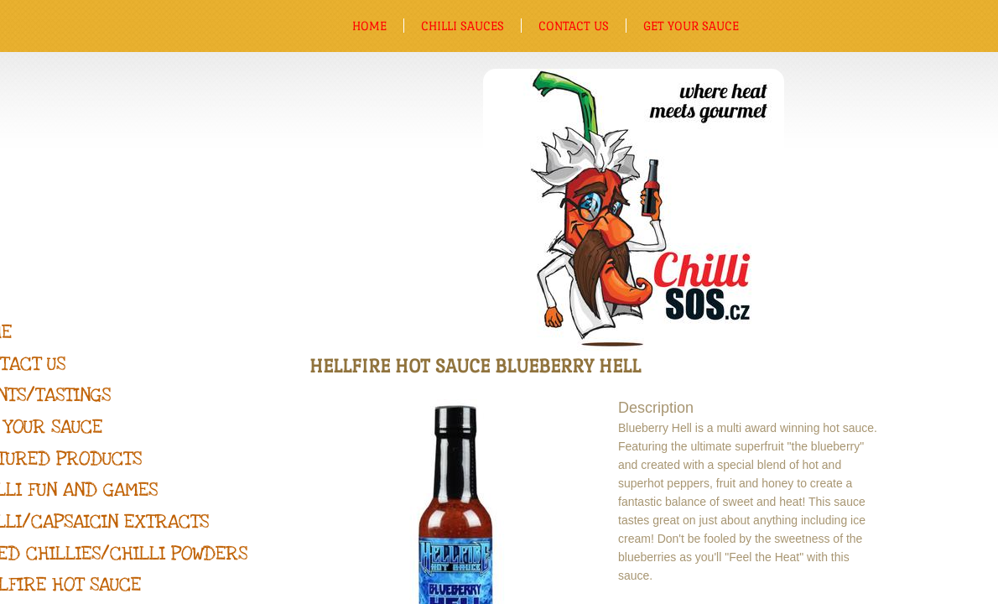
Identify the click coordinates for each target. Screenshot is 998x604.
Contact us (573, 25)
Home (369, 25)
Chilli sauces (462, 25)
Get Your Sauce (691, 25)
